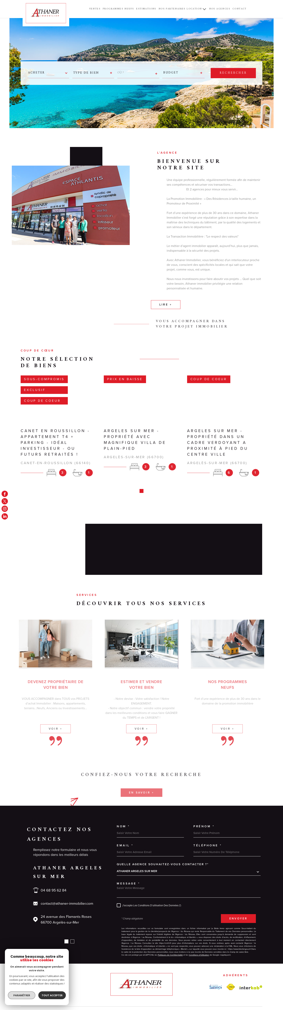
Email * (125, 820)
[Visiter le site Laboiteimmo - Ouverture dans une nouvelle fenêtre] (34, 990)
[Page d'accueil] (46, 13)
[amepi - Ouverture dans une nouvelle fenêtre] (215, 962)
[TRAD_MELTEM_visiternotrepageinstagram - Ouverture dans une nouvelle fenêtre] (5, 509)
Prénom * (203, 801)
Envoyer (238, 893)
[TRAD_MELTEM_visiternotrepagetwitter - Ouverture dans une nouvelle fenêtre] (5, 501)
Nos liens (195, 990)
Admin (184, 990)
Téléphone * (207, 820)
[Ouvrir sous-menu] (204, 8)
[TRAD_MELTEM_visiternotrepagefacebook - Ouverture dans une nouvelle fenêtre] (5, 494)
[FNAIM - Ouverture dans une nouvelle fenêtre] (230, 961)
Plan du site (150, 990)
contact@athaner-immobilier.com (67, 878)
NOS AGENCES (219, 9)
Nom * (123, 801)
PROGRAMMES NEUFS (118, 9)
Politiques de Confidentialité (170, 929)
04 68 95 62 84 (53, 865)
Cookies (226, 990)
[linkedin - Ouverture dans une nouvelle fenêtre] (5, 516)
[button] (66, 916)
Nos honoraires (133, 990)
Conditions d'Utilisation (199, 929)
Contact (239, 9)
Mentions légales (169, 990)
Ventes (94, 9)
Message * (128, 858)
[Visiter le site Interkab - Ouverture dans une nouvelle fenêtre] (251, 962)
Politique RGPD (211, 990)
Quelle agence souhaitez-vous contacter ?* (163, 839)
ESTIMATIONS (146, 9)
